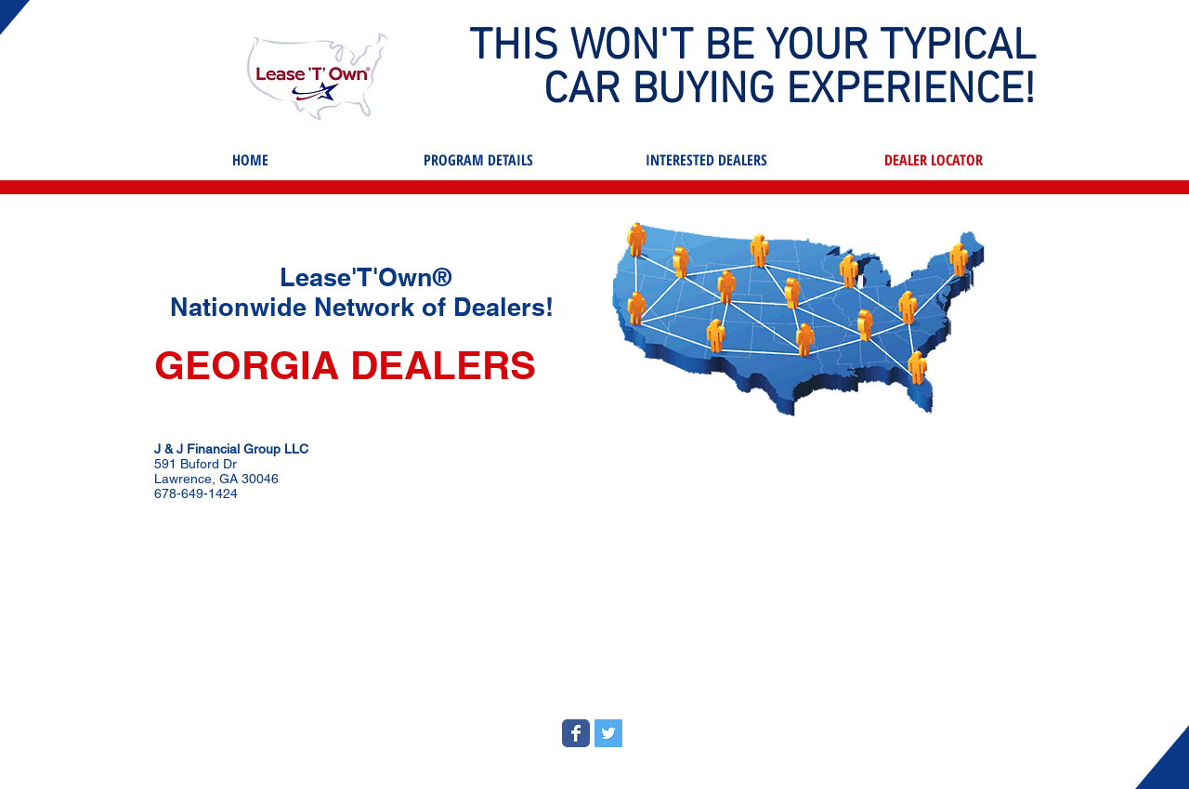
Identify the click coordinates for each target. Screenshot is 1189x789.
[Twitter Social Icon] (608, 733)
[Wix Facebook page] (576, 733)
